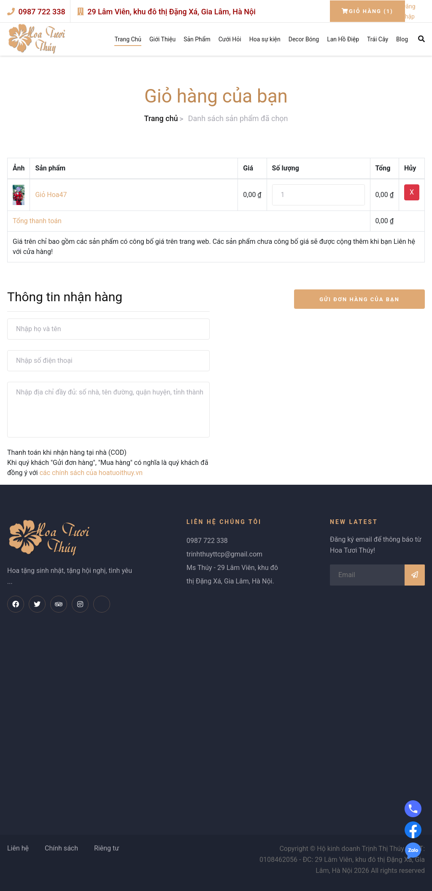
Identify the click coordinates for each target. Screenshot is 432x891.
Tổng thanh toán (37, 221)
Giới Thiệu (162, 39)
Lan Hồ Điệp (343, 39)
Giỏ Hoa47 (51, 195)
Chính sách (61, 848)
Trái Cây (377, 39)
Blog (402, 39)
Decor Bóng (304, 39)
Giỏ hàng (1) (367, 11)
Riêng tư (106, 848)
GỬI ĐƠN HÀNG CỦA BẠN (359, 299)
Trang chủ (161, 118)
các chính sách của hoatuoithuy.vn (91, 473)
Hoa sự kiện (265, 39)
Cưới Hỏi (230, 39)
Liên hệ (18, 848)
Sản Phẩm (197, 39)
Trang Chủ (127, 39)
